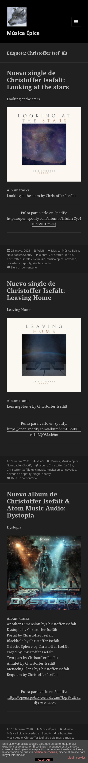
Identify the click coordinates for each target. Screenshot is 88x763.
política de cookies (45, 752)
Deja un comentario (24, 267)
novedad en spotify (19, 263)
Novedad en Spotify (19, 255)
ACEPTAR (44, 759)
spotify (46, 263)
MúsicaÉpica (48, 729)
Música (56, 251)
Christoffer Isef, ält (61, 255)
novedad (70, 259)
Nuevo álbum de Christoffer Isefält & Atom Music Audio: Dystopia (38, 504)
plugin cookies (77, 757)
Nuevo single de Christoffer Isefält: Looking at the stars (38, 80)
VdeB (40, 251)
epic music (38, 259)
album (43, 255)
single (37, 263)
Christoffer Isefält (18, 259)
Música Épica (23, 32)
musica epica (55, 259)
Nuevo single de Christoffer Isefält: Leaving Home (36, 290)
